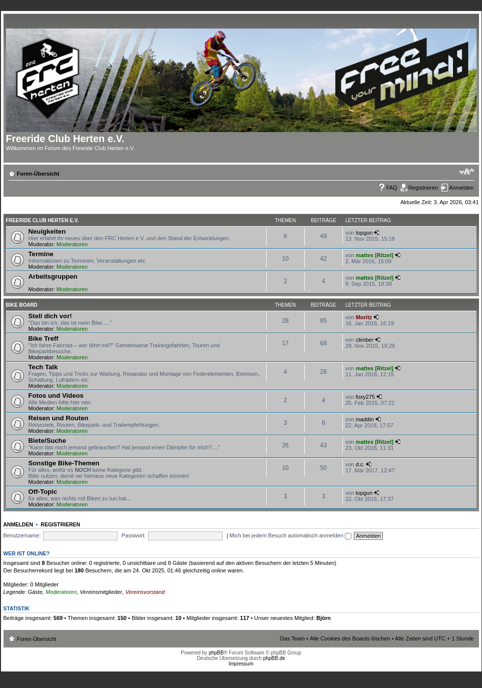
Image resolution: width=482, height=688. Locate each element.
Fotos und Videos (56, 395)
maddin (365, 419)
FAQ (391, 188)
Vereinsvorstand (145, 592)
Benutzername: (22, 535)
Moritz (364, 317)
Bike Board (22, 305)
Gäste (35, 592)
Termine (41, 254)
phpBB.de (274, 658)
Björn (323, 618)
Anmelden (461, 188)
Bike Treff (44, 338)
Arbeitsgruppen (53, 276)
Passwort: (134, 535)
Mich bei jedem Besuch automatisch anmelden (291, 535)
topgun (364, 233)
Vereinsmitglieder (101, 592)
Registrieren (423, 188)
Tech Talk (43, 367)
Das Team (292, 638)
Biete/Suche (48, 440)
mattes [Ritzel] (374, 255)
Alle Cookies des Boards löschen (350, 638)
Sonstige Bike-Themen (64, 463)
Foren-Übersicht (38, 174)
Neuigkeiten (47, 231)
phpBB (216, 652)
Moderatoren (72, 244)
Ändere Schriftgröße (466, 171)
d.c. (360, 464)
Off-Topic (43, 491)
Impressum (241, 663)
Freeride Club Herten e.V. (42, 220)
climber (364, 340)
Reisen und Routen (59, 418)
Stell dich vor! (50, 316)
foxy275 (365, 397)
